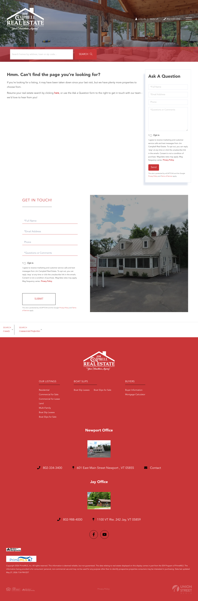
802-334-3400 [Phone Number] (172, 19)
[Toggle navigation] (189, 19)
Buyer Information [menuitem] (133, 390)
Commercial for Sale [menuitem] (48, 395)
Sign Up (154, 19)
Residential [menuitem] (44, 390)
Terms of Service (166, 176)
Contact (152, 468)
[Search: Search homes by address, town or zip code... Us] (41, 54)
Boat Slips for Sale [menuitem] (47, 417)
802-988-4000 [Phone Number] (69, 519)
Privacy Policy (168, 160)
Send (154, 167)
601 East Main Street (103, 468)
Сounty (6, 331)
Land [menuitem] (41, 404)
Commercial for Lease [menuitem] (49, 399)
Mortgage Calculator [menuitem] (135, 395)
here (56, 93)
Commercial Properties (29, 331)
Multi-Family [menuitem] (45, 408)
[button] (86, 54)
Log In (140, 19)
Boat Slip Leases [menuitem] (47, 413)
